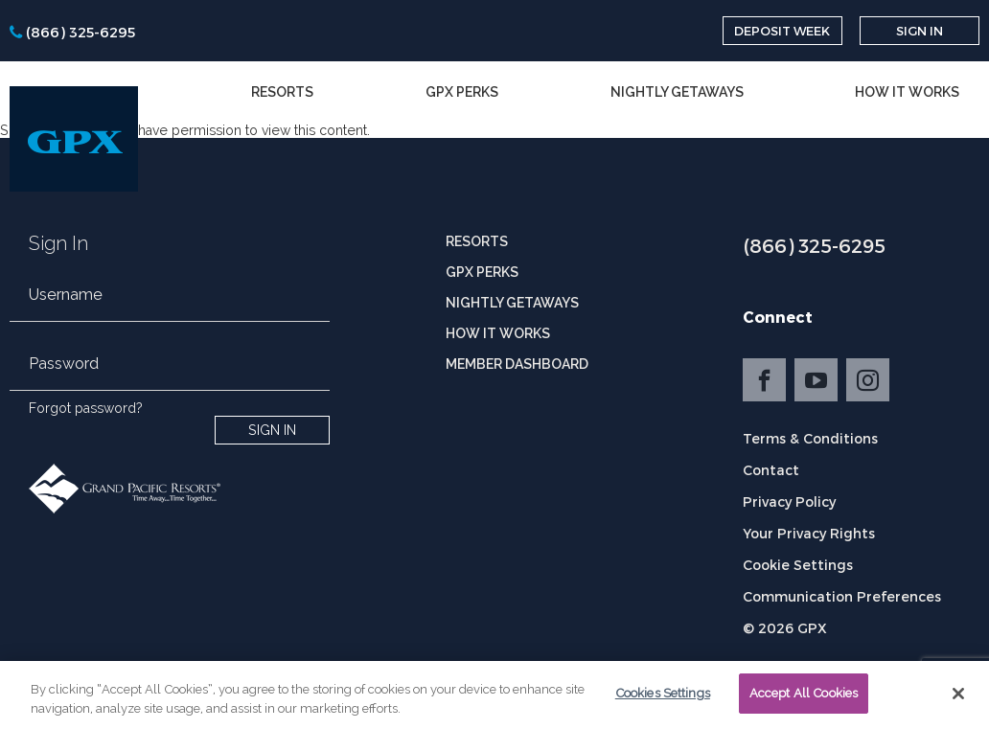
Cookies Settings (662, 699)
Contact (771, 470)
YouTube (816, 379)
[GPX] (74, 139)
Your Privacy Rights (809, 533)
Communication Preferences (842, 596)
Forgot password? (86, 408)
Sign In (919, 30)
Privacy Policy (789, 501)
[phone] (72, 31)
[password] (170, 375)
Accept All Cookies (803, 699)
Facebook (764, 379)
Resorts (282, 92)
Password (64, 363)
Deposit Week (782, 30)
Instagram (867, 379)
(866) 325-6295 (814, 245)
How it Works (907, 92)
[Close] (958, 698)
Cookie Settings (798, 565)
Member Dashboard (517, 364)
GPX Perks (462, 92)
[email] (170, 306)
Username (66, 294)
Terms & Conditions (810, 438)
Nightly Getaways (677, 92)
